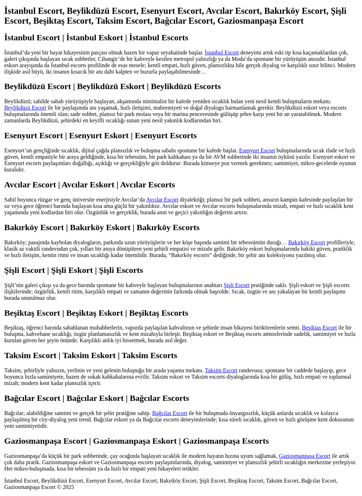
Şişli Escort (237, 285)
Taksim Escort (221, 370)
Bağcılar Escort (169, 413)
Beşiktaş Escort (319, 328)
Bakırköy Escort (306, 242)
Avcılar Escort (162, 200)
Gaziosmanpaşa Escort (304, 456)
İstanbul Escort (222, 52)
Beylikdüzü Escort (25, 108)
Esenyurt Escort (257, 150)
